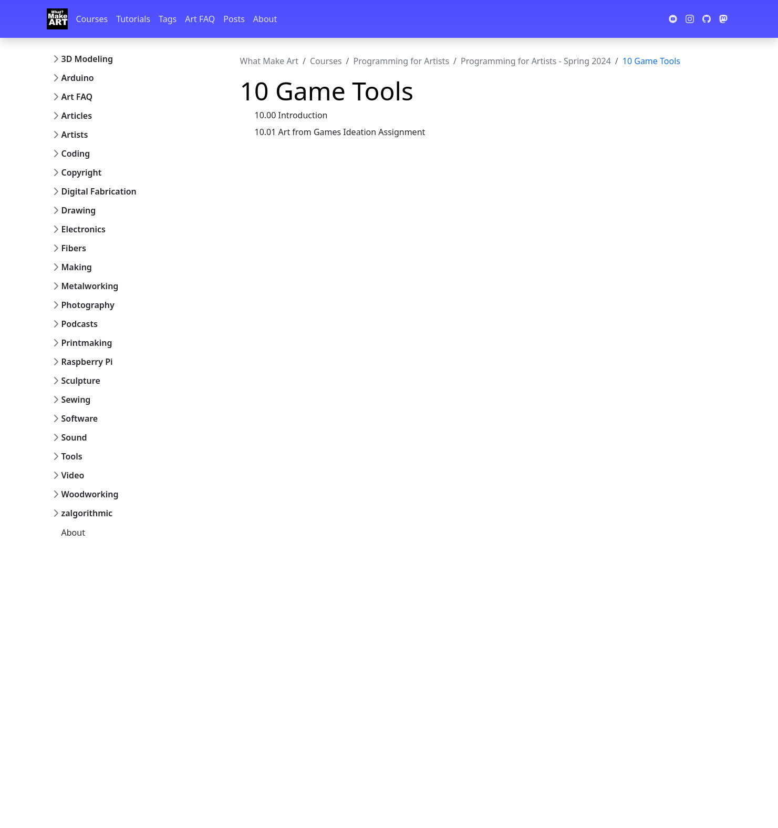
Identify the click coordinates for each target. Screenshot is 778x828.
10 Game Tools (651, 61)
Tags (168, 19)
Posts (233, 19)
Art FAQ (200, 19)
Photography (88, 305)
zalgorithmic (87, 513)
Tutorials (133, 19)
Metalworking (90, 286)
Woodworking (90, 494)
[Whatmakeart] (57, 19)
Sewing (76, 399)
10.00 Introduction (291, 115)
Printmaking (86, 343)
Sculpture (80, 380)
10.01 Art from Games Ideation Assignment (340, 132)
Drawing (78, 210)
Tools (71, 456)
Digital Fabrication (99, 191)
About (265, 19)
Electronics (83, 229)
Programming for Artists (401, 61)
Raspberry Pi (87, 361)
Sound (74, 437)
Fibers (73, 248)
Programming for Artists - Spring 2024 (536, 61)
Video (73, 475)
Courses (92, 19)
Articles (76, 115)
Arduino (77, 78)
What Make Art (269, 61)
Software (79, 418)
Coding (75, 153)
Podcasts (79, 324)
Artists (74, 134)
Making (76, 267)
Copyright (81, 172)
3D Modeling (87, 59)
